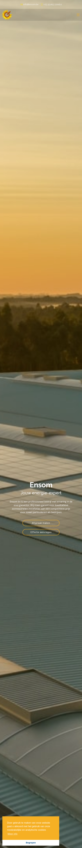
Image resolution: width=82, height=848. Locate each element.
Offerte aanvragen (41, 532)
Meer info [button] (12, 834)
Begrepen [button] (31, 842)
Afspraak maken (41, 523)
